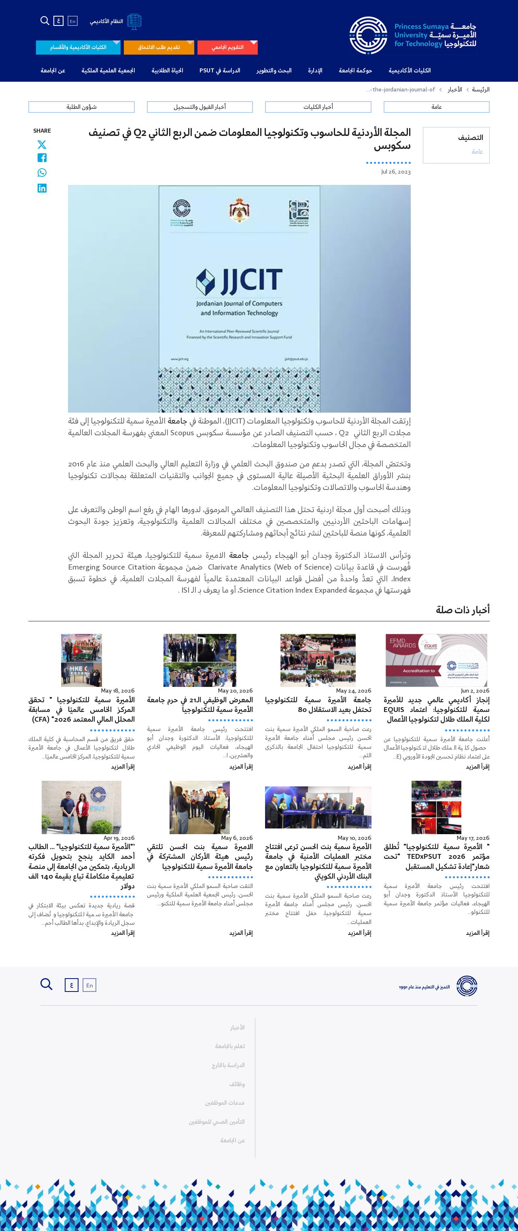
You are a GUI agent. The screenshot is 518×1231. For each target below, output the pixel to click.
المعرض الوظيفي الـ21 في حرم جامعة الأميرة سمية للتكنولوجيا (200, 705)
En (73, 21)
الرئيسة (481, 89)
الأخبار (455, 89)
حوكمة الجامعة (355, 70)
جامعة (177, 421)
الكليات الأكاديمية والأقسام (78, 47)
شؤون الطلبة (81, 107)
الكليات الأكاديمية (409, 70)
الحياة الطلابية (167, 70)
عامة (436, 107)
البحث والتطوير (274, 70)
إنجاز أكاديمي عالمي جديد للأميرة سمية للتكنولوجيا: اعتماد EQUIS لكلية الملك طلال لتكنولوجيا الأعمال (437, 710)
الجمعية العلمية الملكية (108, 70)
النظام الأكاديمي (117, 21)
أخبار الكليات (318, 107)
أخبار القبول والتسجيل (200, 107)
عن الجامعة (52, 70)
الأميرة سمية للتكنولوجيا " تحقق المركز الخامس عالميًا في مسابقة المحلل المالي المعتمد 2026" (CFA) (81, 710)
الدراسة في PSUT (220, 70)
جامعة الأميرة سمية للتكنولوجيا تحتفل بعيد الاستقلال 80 (318, 705)
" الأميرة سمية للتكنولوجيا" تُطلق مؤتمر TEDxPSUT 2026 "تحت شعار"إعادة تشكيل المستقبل (437, 857)
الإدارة (315, 70)
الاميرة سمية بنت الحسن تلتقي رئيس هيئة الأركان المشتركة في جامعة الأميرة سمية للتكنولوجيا (200, 857)
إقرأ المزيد (478, 767)
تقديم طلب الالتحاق (159, 47)
